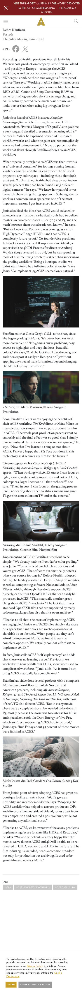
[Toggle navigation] (5, 21)
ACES (8, 887)
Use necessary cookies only (35, 984)
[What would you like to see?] (76, 21)
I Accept (11, 984)
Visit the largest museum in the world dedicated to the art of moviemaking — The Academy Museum (47, 8)
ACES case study (65, 887)
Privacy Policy (34, 965)
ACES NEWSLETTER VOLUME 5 (33, 887)
